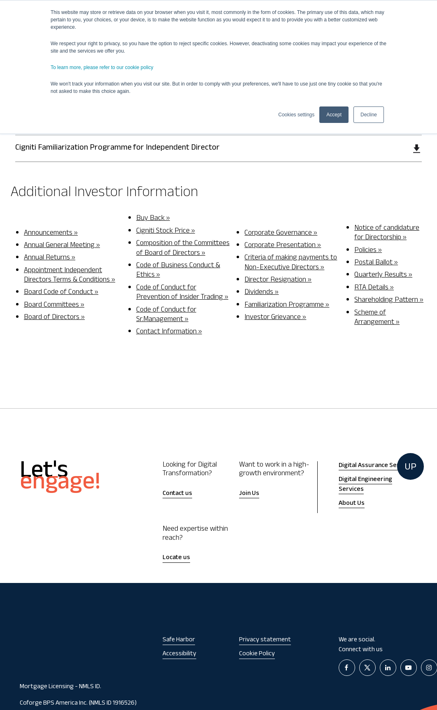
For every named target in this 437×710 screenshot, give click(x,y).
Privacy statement (265, 640)
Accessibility (179, 654)
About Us (352, 503)
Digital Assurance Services (376, 466)
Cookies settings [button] (296, 115)
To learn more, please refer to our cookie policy (102, 67)
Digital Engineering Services (365, 484)
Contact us (177, 494)
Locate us (176, 558)
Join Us (249, 494)
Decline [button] (368, 115)
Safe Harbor (179, 640)
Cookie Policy (257, 654)
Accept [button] (334, 115)
